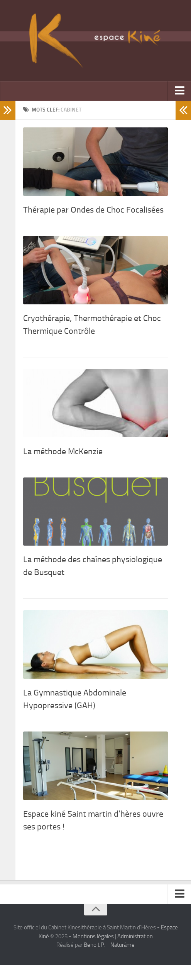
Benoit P (94, 944)
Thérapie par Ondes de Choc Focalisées (93, 210)
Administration (135, 936)
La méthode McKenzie (63, 451)
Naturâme (122, 944)
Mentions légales (93, 936)
